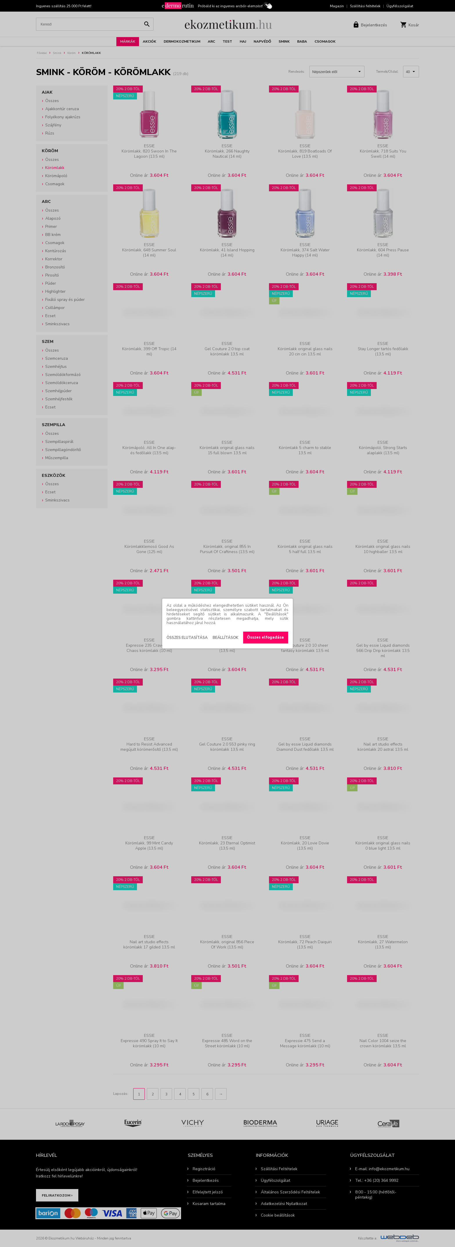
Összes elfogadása (265, 637)
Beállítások (225, 637)
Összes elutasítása (187, 637)
